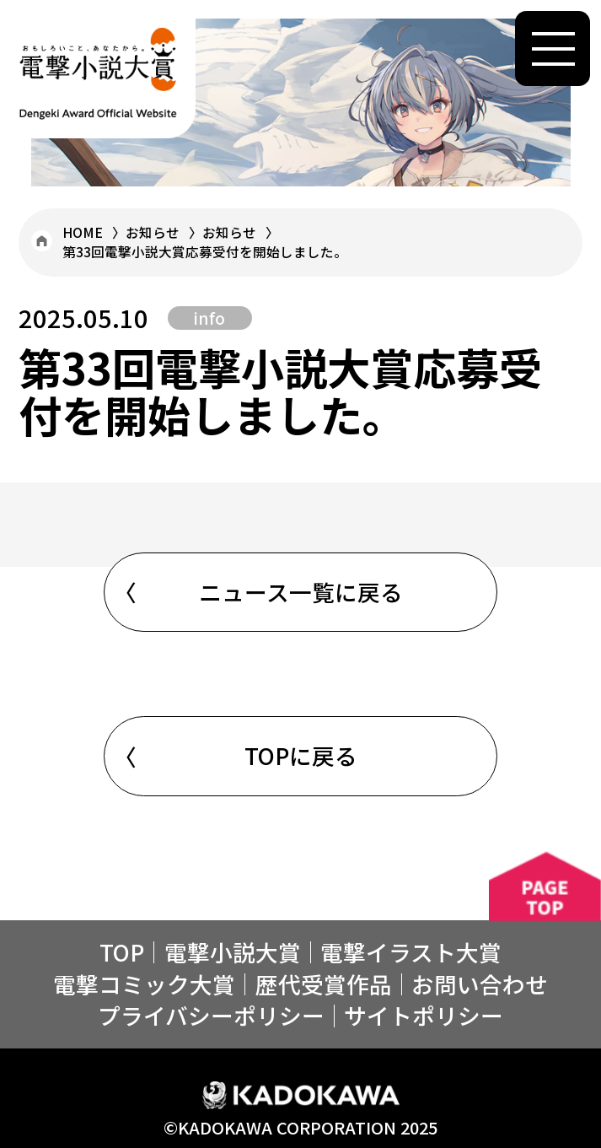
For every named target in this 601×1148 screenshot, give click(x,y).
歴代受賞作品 (323, 983)
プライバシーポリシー (211, 1015)
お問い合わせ (479, 983)
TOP (121, 951)
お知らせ (153, 232)
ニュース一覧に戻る (301, 591)
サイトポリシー (423, 1015)
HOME (82, 232)
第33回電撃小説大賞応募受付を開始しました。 (204, 251)
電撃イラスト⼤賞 (411, 951)
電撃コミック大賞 (144, 983)
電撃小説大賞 (232, 951)
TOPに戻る (300, 755)
